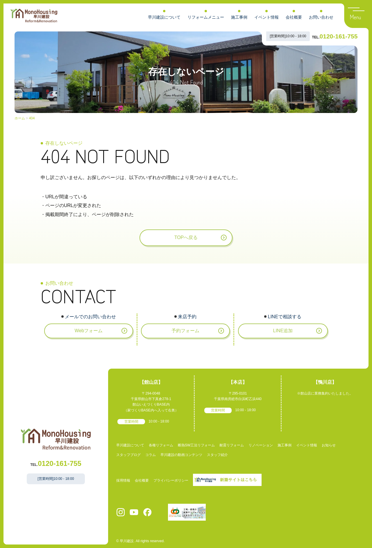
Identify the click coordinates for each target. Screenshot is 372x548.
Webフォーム (89, 330)
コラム (150, 455)
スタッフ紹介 (217, 455)
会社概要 (294, 17)
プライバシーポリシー (170, 480)
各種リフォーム (161, 445)
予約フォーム (185, 330)
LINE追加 (283, 330)
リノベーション (260, 445)
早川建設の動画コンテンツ (181, 455)
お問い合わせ (321, 17)
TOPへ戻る (186, 237)
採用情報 (123, 480)
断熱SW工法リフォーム (196, 445)
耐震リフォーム (231, 445)
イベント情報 (266, 17)
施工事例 (239, 17)
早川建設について (164, 17)
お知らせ (329, 445)
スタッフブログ (128, 455)
